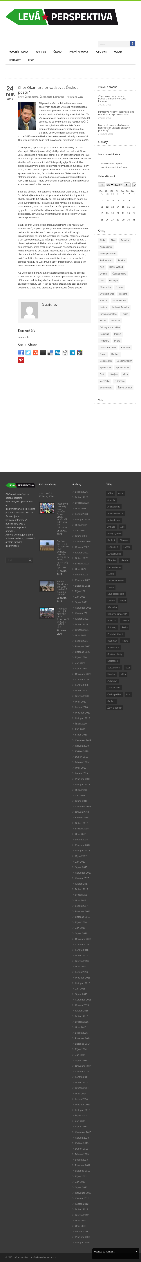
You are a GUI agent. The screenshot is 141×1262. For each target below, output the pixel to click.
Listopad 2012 (82, 1170)
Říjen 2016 (81, 922)
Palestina (104, 334)
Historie (103, 300)
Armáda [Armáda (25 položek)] (111, 527)
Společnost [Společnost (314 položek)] (112, 661)
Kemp (31, 60)
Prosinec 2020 (82, 646)
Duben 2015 (81, 1016)
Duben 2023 (81, 497)
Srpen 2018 (81, 801)
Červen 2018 (82, 812)
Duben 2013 (81, 1148)
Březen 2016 (82, 961)
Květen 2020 (81, 685)
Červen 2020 (82, 679)
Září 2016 (80, 927)
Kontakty (15, 60)
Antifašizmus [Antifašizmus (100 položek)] (113, 506)
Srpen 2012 (81, 1187)
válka (125, 374)
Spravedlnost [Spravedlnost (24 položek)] (113, 667)
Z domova (119, 381)
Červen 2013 (82, 1137)
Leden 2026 (81, 491)
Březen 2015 (82, 1021)
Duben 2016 (81, 955)
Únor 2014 (80, 1093)
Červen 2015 (82, 1005)
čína (102, 280)
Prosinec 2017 (82, 845)
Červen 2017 (82, 878)
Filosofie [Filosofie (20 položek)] (111, 560)
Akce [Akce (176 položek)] (120, 493)
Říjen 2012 (81, 1176)
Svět (102, 374)
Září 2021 (80, 596)
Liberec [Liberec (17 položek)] (111, 600)
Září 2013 (80, 1121)
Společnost (105, 367)
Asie (102, 267)
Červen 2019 (82, 745)
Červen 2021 (82, 613)
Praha (117, 341)
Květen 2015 (81, 1010)
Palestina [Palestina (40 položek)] (111, 620)
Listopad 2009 (82, 1242)
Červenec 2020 (83, 674)
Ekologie (113, 280)
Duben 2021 (81, 624)
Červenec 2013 (83, 1132)
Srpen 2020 (81, 668)
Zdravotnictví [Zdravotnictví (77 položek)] (113, 687)
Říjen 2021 (81, 591)
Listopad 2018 (82, 784)
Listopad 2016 (82, 917)
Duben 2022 (81, 558)
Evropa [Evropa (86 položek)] (126, 547)
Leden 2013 (81, 1159)
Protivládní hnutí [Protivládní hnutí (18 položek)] (115, 634)
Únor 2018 (80, 834)
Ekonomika (58, 97)
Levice (125, 314)
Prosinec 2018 (82, 779)
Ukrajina (113, 374)
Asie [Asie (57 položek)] (122, 527)
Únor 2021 (80, 635)
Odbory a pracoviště (110, 327)
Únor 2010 (80, 1226)
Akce (113, 240)
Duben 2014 (81, 1082)
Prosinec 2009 (82, 1237)
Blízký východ (116, 267)
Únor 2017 (80, 900)
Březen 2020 (82, 696)
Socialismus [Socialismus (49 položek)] (113, 647)
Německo (115, 320)
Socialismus (106, 361)
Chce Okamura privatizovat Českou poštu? (48, 90)
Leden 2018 (81, 839)
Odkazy (118, 51)
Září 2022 (80, 530)
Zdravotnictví (106, 387)
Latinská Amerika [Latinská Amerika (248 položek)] (115, 580)
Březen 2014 (82, 1088)
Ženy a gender (125, 387)
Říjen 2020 (81, 657)
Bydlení (103, 274)
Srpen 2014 (81, 1060)
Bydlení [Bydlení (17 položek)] (111, 540)
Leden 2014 (81, 1099)
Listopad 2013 (82, 1110)
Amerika (125, 240)
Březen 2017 (82, 894)
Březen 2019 (82, 762)
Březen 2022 (82, 563)
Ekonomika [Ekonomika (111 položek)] (112, 547)
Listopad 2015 (82, 983)
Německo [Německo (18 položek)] (112, 607)
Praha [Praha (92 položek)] (125, 627)
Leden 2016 (81, 972)
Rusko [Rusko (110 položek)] (125, 641)
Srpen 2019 (81, 734)
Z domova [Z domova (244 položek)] (112, 681)
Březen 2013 (82, 1154)
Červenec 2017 (83, 872)
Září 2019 (80, 729)
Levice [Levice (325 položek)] (110, 587)
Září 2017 (80, 861)
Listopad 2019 (82, 718)
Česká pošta (46, 97)
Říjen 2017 (81, 856)
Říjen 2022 (81, 525)
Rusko (103, 354)
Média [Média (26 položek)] (123, 600)
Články (57, 51)
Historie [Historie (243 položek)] (124, 560)
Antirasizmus (106, 260)
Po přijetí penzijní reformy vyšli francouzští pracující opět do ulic (63, 618)
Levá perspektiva (108, 314)
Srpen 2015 (81, 994)
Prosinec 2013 (82, 1104)
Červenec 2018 (83, 806)
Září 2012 (80, 1182)
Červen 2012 (82, 1198)
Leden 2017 (81, 906)
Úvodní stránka (18, 51)
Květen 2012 (81, 1203)
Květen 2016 (81, 950)
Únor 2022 (80, 569)
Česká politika (32, 97)
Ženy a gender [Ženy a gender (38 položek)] (114, 708)
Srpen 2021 (81, 602)
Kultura (103, 307)
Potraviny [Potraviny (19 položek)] (112, 627)
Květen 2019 (81, 751)
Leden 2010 (81, 1231)
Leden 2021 (81, 641)
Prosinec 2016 (82, 911)
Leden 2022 (81, 574)
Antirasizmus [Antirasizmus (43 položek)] (113, 520)
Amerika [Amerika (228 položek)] (111, 500)
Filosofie (123, 294)
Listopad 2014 (82, 1043)
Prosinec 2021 (82, 580)
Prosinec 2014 (82, 1038)
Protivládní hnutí (108, 347)
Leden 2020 (81, 707)
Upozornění (45, 493)
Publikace (100, 51)
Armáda (121, 260)
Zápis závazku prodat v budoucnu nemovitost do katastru (112, 98)
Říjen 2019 (81, 723)
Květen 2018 (81, 817)
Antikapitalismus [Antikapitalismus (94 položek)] (115, 513)
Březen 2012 (82, 1215)
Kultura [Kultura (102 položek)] (110, 573)
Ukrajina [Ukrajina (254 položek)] (111, 674)
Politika (117, 334)
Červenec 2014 (83, 1066)
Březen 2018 (82, 828)
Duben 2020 (81, 690)
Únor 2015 (80, 1027)
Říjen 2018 (81, 790)
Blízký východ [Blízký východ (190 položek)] (114, 533)
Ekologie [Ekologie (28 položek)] (124, 540)
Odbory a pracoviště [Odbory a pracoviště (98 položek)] (117, 614)
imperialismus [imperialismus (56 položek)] (114, 567)
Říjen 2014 (81, 1049)
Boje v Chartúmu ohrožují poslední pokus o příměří (62, 588)
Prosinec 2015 (82, 977)
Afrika (103, 240)
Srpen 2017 (81, 867)
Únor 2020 (80, 701)
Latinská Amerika (120, 307)
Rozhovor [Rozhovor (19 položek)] (112, 641)
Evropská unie (107, 294)
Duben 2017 (81, 889)
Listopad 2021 (82, 585)
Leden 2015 (81, 1032)
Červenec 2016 (83, 939)
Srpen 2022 (81, 536)
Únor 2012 (80, 1220)
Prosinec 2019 (82, 712)
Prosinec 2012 (82, 1165)
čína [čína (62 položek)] (128, 694)
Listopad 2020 (82, 652)
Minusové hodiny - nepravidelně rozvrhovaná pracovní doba (116, 113)
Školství (115, 354)
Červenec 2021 (83, 607)
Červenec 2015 (83, 999)
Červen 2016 (82, 944)
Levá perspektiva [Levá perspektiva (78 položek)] (115, 594)
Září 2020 (80, 663)
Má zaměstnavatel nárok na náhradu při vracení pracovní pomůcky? (114, 127)
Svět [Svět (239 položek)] (127, 667)
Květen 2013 (81, 1143)
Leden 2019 (81, 773)
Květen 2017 (81, 883)
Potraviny (104, 341)
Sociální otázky (124, 361)
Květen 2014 (81, 1077)
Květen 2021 (81, 618)
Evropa (119, 287)
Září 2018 (80, 795)
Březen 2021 (82, 630)
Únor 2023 (80, 508)
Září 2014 (80, 1055)
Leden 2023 (81, 514)
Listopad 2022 (82, 519)
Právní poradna (78, 51)
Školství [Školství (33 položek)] (111, 701)
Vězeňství (105, 381)
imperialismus (119, 300)
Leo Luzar (78, 97)
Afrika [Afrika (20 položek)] (110, 493)
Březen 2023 (82, 502)
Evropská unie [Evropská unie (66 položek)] (114, 554)
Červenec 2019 (83, 740)
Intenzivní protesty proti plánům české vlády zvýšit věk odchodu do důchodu (62, 515)
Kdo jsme (41, 51)
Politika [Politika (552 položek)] (125, 620)
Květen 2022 (81, 552)
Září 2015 (80, 988)
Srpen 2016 (81, 933)
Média (103, 320)
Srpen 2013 (81, 1126)
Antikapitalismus (108, 253)
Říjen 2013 (81, 1115)
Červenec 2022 (83, 541)
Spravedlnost (122, 367)
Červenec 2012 (83, 1192)
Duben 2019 (81, 756)
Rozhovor (125, 347)
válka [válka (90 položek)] (123, 674)
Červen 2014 (82, 1071)
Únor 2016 (80, 966)
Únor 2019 (80, 767)
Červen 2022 (82, 547)
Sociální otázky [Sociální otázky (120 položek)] (114, 654)
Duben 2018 (81, 823)
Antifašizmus (106, 247)
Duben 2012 (81, 1209)
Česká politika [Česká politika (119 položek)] (114, 694)
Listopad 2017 (82, 850)
